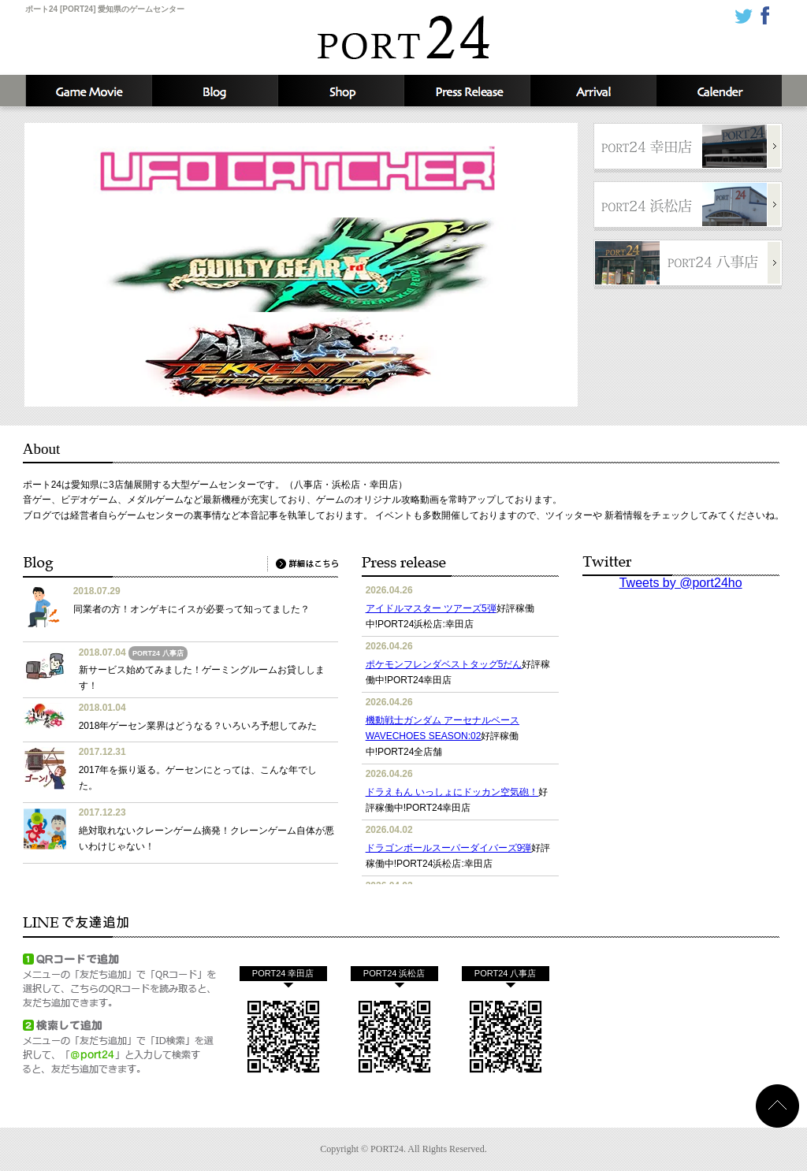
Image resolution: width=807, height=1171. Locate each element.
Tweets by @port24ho (680, 582)
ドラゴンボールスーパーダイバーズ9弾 (449, 847)
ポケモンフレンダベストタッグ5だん (444, 664)
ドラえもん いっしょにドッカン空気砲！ (452, 791)
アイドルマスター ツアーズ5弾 (431, 608)
